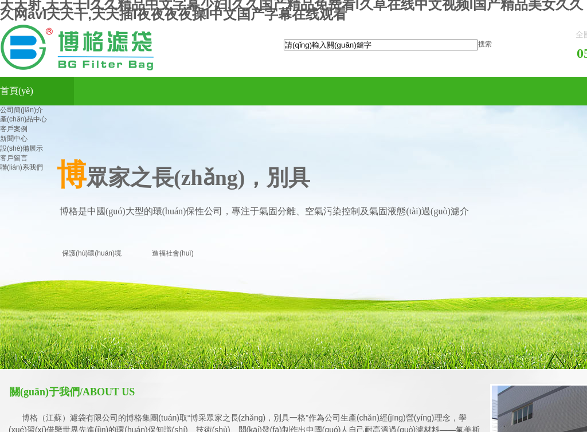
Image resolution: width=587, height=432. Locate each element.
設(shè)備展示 (21, 148)
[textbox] (381, 45)
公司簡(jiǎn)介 (21, 110)
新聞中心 (14, 139)
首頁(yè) (16, 91)
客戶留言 (14, 158)
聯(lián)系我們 (21, 167)
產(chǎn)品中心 (23, 119)
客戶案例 (14, 129)
